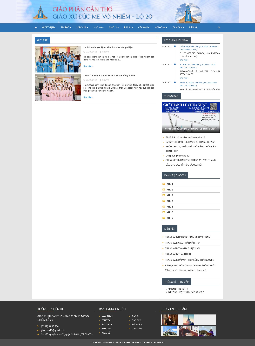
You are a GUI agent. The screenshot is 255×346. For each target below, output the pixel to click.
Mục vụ (106, 328)
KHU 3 (170, 195)
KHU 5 (170, 206)
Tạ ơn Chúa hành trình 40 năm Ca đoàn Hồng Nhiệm (109, 75)
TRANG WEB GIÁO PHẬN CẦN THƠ (182, 243)
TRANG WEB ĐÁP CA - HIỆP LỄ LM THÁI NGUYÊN (189, 260)
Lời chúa (107, 324)
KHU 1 (170, 184)
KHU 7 (170, 218)
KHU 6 (170, 212)
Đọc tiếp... (88, 66)
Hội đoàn (137, 324)
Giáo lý (106, 333)
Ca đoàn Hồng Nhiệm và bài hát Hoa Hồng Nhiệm (108, 47)
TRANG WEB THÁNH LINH (178, 254)
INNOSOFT (159, 342)
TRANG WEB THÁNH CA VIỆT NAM (182, 248)
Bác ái (135, 316)
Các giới (136, 320)
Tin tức (106, 320)
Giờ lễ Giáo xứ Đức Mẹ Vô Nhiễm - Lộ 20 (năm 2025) (190, 129)
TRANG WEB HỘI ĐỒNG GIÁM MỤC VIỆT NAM (187, 237)
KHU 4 (170, 201)
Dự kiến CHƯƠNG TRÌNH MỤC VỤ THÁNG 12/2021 (191, 142)
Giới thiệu (107, 316)
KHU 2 (170, 189)
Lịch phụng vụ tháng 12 (177, 155)
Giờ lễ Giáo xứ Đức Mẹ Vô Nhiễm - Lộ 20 (185, 137)
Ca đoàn (137, 328)
